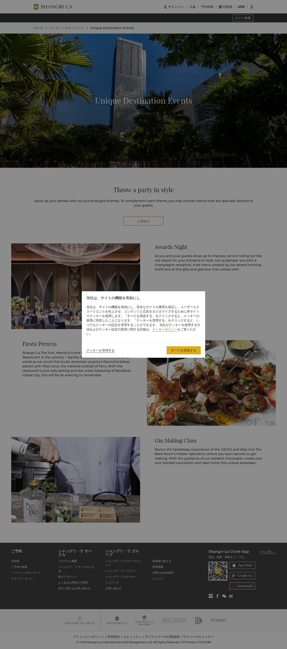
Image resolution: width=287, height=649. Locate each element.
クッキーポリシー (164, 329)
